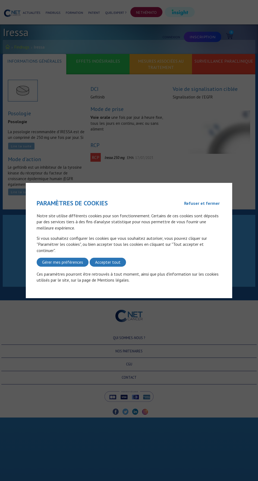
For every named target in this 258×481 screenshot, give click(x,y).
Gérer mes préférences (62, 262)
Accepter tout (108, 262)
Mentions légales (113, 280)
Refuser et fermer (202, 203)
